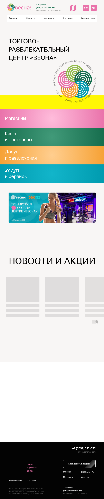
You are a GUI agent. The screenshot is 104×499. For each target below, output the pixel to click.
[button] (68, 18)
